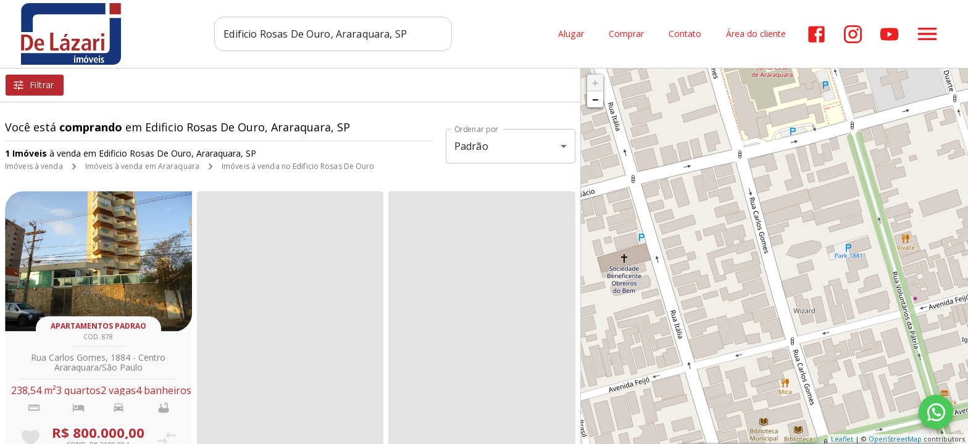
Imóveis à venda (34, 166)
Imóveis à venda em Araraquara (142, 166)
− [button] (595, 99)
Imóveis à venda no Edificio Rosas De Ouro (298, 166)
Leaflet (842, 438)
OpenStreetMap (895, 438)
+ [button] (595, 82)
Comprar (626, 34)
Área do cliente (756, 34)
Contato (685, 34)
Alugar (571, 34)
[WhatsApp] (936, 412)
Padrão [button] (471, 146)
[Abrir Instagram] (853, 34)
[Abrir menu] (927, 34)
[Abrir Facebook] (816, 34)
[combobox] (333, 34)
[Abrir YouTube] (889, 34)
